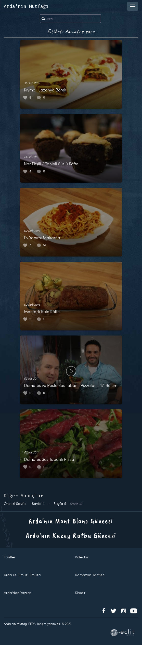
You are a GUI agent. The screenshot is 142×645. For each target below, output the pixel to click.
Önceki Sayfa (15, 503)
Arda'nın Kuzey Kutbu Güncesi (71, 535)
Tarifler (9, 557)
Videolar (81, 557)
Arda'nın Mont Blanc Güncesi (71, 520)
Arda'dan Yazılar (17, 592)
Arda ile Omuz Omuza (22, 574)
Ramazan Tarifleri (90, 574)
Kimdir (80, 592)
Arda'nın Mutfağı (26, 6)
